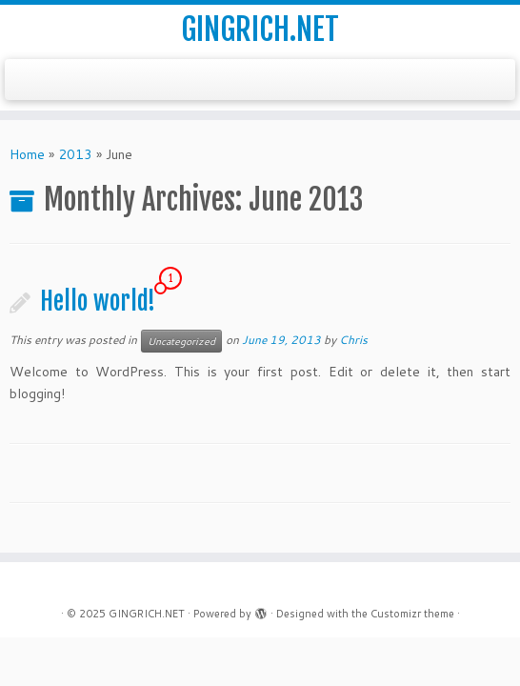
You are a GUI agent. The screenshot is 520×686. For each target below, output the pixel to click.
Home (27, 154)
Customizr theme (412, 613)
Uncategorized (181, 341)
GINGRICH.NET (260, 29)
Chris (353, 340)
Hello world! (97, 301)
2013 (75, 154)
